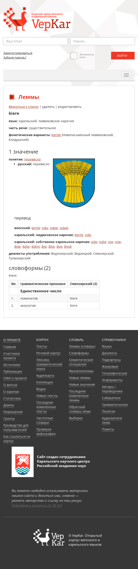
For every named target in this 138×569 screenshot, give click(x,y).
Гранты (9, 418)
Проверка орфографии (46, 431)
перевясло (32, 159)
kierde (56, 135)
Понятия (108, 411)
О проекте (12, 340)
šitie (51, 246)
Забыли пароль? (14, 57)
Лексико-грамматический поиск (49, 364)
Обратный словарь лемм (80, 409)
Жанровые (110, 366)
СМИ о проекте (15, 378)
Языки (107, 346)
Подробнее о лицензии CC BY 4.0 (37, 505)
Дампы (8, 405)
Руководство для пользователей (15, 427)
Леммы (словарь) (82, 346)
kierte (79, 235)
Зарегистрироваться (17, 53)
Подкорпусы (111, 360)
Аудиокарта (45, 375)
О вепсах (10, 385)
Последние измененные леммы (79, 395)
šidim (35, 246)
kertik (36, 228)
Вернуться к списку (24, 106)
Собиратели (111, 398)
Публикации (12, 371)
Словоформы (79, 353)
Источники (11, 365)
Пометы (108, 429)
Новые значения (82, 384)
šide (17, 246)
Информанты (112, 380)
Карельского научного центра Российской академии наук (63, 463)
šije (44, 246)
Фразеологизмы (81, 371)
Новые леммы (80, 378)
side (45, 228)
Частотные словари (44, 420)
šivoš (67, 246)
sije (110, 242)
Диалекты (109, 353)
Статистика (12, 398)
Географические (114, 373)
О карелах (11, 391)
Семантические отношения (81, 362)
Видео (41, 389)
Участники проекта (11, 355)
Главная (9, 347)
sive (118, 242)
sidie (102, 242)
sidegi (64, 228)
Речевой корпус (48, 353)
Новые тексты (47, 395)
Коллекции (44, 382)
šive (59, 246)
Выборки (76, 418)
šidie (26, 246)
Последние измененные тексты (46, 406)
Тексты (41, 346)
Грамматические (115, 404)
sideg (54, 228)
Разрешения (13, 412)
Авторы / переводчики (112, 388)
